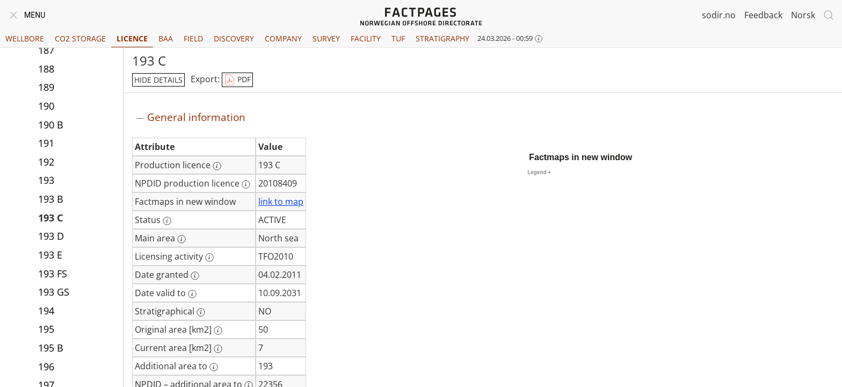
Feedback (763, 15)
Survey (326, 38)
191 (46, 143)
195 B (50, 347)
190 (46, 105)
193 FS (52, 273)
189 (46, 87)
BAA (165, 38)
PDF (237, 80)
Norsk (803, 15)
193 (46, 180)
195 (46, 328)
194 (46, 310)
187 (46, 50)
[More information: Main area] (181, 239)
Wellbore (24, 38)
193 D (51, 236)
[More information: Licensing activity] (209, 257)
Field (193, 38)
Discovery (234, 38)
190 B (50, 124)
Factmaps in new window (580, 157)
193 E (50, 254)
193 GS (53, 291)
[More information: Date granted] (195, 275)
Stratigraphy (442, 38)
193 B (50, 198)
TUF (398, 38)
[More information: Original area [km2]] (218, 330)
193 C (50, 217)
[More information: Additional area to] (213, 367)
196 (46, 366)
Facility (366, 38)
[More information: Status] (167, 221)
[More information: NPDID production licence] (246, 184)
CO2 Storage (80, 38)
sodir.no (719, 15)
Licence (132, 38)
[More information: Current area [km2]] (218, 349)
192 (46, 161)
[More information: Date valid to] (192, 294)
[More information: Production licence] (217, 166)
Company (283, 38)
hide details (158, 80)
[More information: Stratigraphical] (201, 312)
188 (46, 68)
